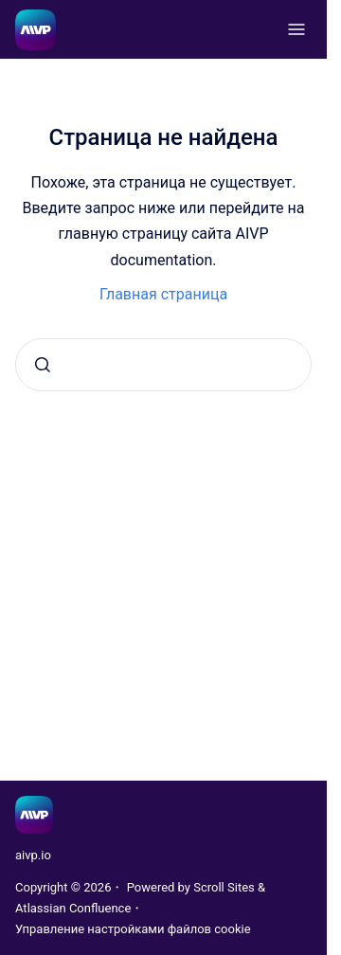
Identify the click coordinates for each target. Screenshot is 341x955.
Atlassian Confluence (73, 908)
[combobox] (163, 364)
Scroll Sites (224, 887)
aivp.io (33, 855)
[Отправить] (42, 365)
